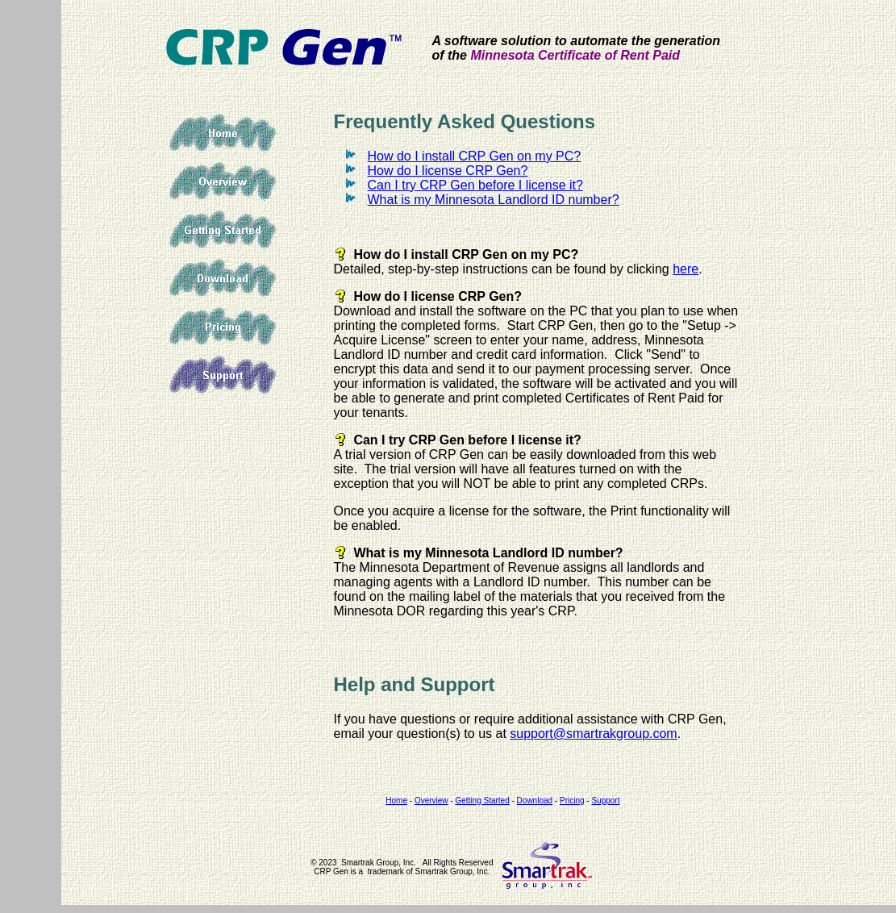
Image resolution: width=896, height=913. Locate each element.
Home (222, 133)
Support (222, 375)
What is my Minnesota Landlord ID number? (493, 199)
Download (222, 278)
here (685, 269)
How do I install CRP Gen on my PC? (474, 156)
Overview (222, 181)
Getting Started (222, 230)
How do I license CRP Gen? (448, 170)
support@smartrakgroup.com (593, 733)
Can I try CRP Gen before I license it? (475, 185)
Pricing (222, 326)
